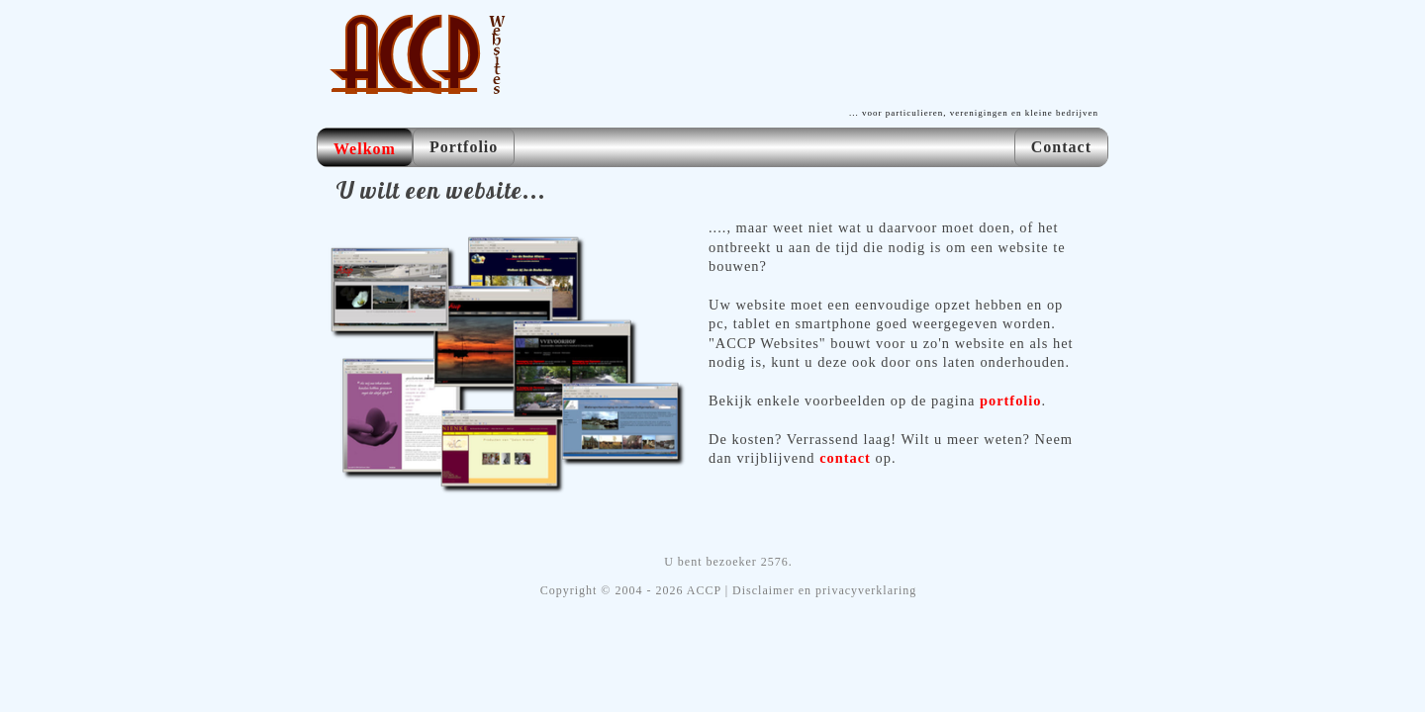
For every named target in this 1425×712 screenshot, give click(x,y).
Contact (1061, 146)
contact (845, 458)
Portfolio (463, 146)
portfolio (1011, 400)
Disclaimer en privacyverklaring (824, 590)
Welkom (364, 148)
